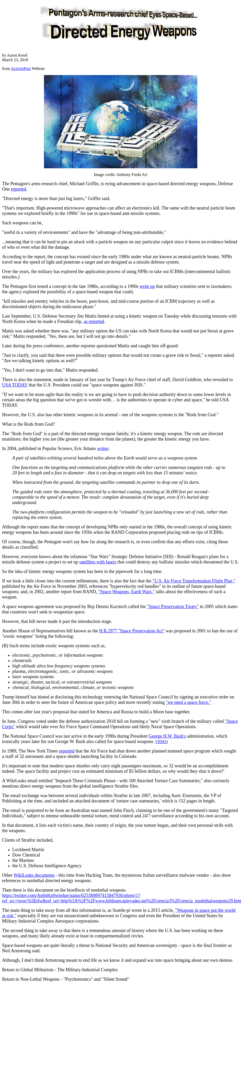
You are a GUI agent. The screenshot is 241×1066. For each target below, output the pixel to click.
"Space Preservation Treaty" (173, 606)
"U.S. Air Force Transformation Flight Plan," (194, 580)
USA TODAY (15, 385)
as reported (94, 321)
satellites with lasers (97, 562)
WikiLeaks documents (34, 875)
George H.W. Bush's (167, 736)
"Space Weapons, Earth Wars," (126, 591)
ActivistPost (21, 68)
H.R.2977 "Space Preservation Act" (132, 630)
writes (102, 448)
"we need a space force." (188, 702)
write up (147, 286)
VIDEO (161, 741)
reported (18, 189)
